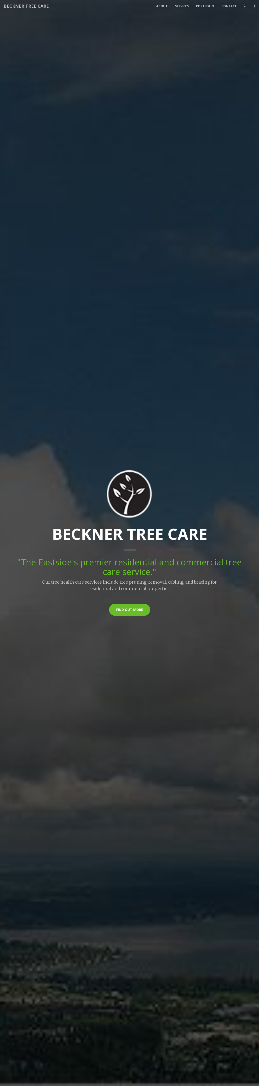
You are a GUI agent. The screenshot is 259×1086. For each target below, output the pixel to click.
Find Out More (129, 609)
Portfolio (205, 6)
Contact (229, 6)
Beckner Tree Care (26, 6)
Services (182, 6)
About (162, 6)
